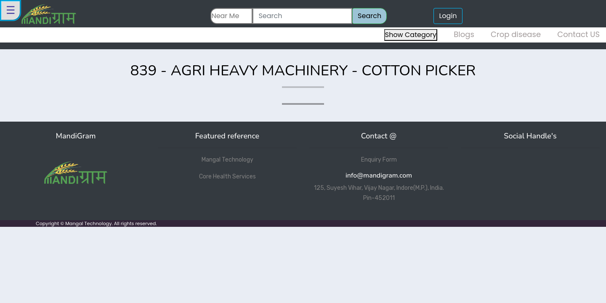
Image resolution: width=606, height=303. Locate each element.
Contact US (578, 34)
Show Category (410, 35)
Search (369, 16)
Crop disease (516, 34)
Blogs (464, 34)
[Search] (302, 16)
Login (448, 16)
